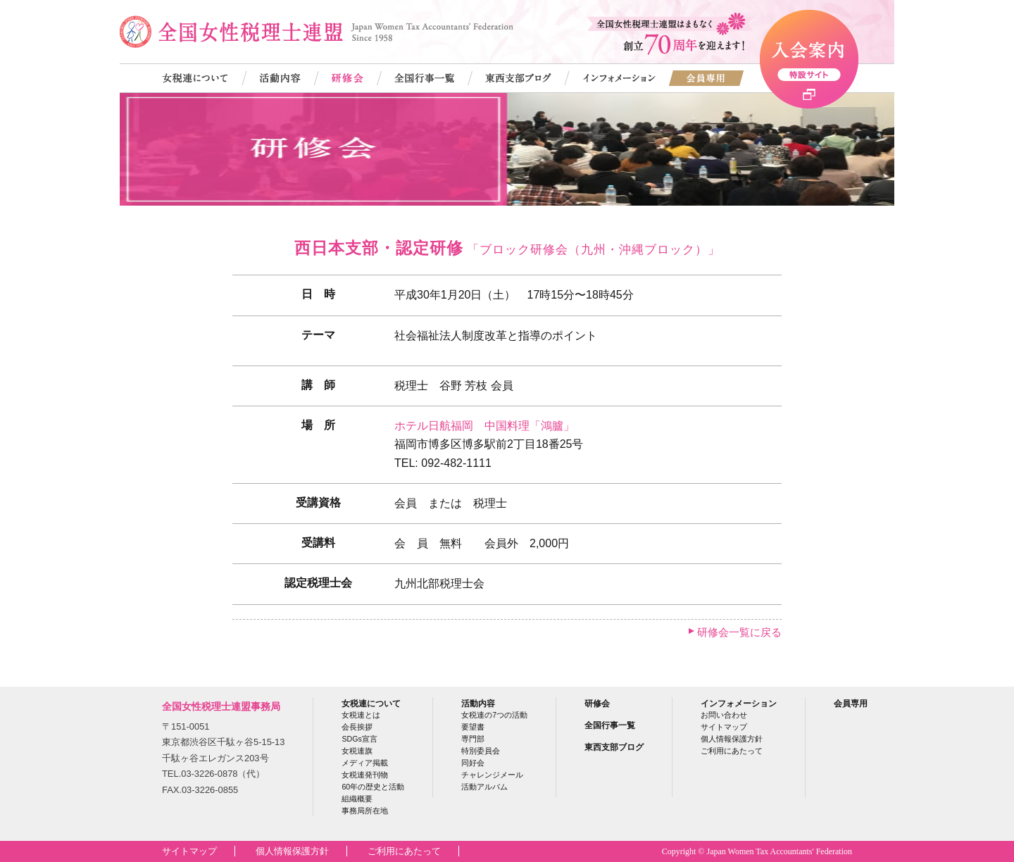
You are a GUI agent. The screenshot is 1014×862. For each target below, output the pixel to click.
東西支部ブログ (614, 746)
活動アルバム (484, 786)
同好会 (472, 762)
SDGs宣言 (359, 739)
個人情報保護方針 (732, 739)
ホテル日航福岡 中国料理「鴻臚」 (484, 426)
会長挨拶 (357, 727)
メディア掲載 (365, 762)
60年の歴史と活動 (373, 786)
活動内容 (478, 703)
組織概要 (357, 798)
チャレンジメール (492, 774)
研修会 (597, 703)
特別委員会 (480, 751)
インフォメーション (739, 703)
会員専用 (851, 703)
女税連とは (361, 715)
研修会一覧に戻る (739, 632)
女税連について (371, 703)
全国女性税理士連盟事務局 (221, 706)
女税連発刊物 (365, 774)
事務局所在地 (365, 810)
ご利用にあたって (732, 751)
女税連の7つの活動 (494, 715)
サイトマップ (724, 727)
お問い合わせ (724, 715)
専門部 (472, 739)
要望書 (472, 727)
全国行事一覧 (609, 725)
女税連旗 (357, 751)
